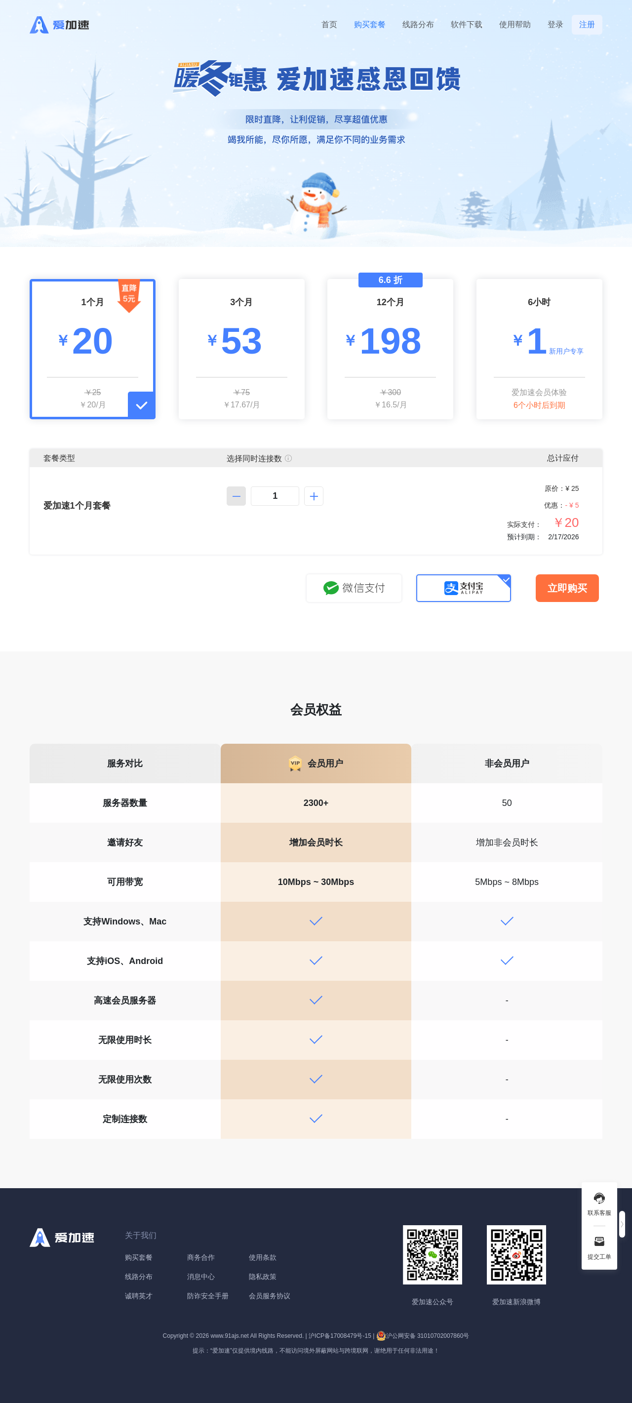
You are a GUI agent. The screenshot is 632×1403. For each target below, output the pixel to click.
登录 (555, 24)
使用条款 (262, 1257)
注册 (587, 24)
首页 (329, 24)
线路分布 (418, 24)
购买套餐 (370, 24)
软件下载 (466, 24)
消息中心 (201, 1277)
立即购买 (567, 588)
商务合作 (201, 1257)
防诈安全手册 (208, 1296)
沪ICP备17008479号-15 (340, 1335)
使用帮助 (515, 24)
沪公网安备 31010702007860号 (423, 1336)
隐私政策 (262, 1277)
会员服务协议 (269, 1296)
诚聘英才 (139, 1296)
